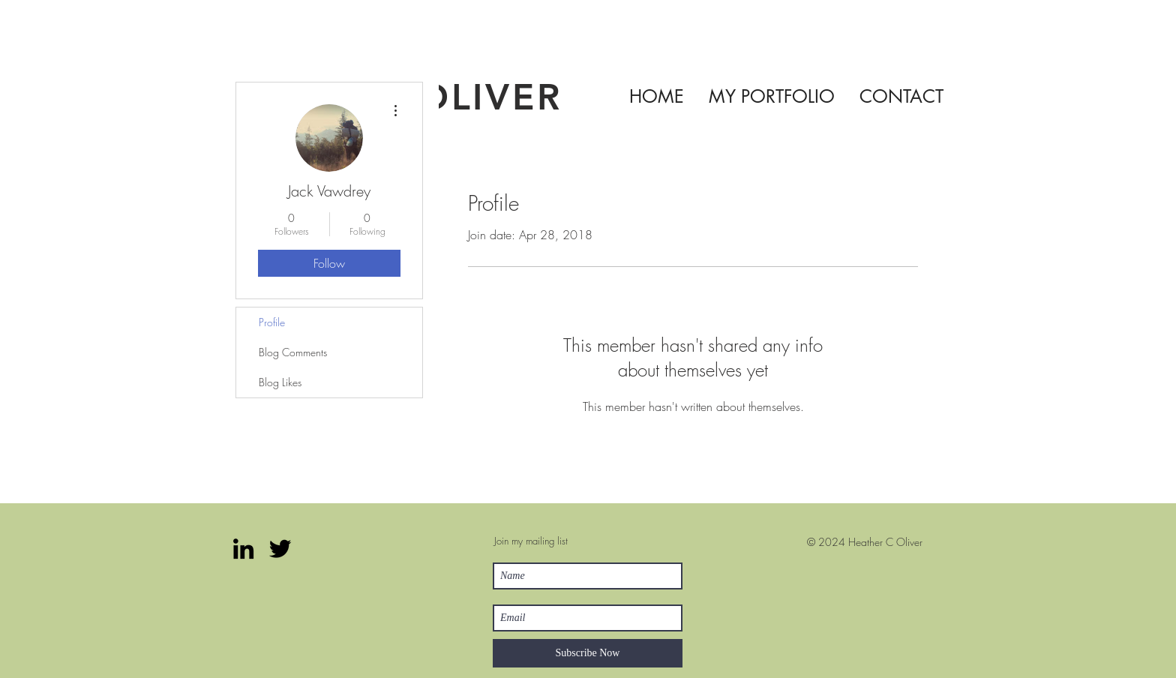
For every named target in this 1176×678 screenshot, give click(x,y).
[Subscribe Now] (587, 653)
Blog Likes (280, 382)
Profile (272, 322)
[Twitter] (280, 548)
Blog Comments (293, 352)
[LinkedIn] (243, 548)
